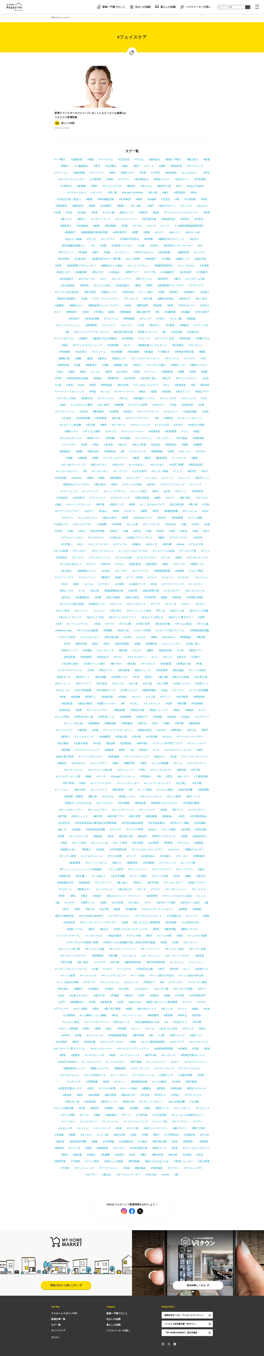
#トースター (68, 1110)
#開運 (89, 188)
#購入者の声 (143, 301)
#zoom (165, 1163)
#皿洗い (148, 666)
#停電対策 (197, 480)
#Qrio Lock (135, 991)
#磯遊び (78, 978)
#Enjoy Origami (195, 175)
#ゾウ (202, 699)
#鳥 (157, 407)
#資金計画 (121, 725)
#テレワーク (172, 347)
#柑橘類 (107, 619)
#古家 (175, 931)
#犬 (93, 234)
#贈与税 (181, 759)
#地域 (178, 546)
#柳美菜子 (91, 354)
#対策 (94, 201)
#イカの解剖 (159, 1070)
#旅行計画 (119, 1123)
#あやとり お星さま (152, 606)
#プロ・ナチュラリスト (106, 287)
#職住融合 (140, 1157)
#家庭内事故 (149, 679)
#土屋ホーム (61, 513)
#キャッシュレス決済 (139, 599)
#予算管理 (150, 586)
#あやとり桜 (177, 599)
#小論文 (185, 706)
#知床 (112, 1044)
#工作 (180, 639)
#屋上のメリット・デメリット (124, 885)
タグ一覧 (56, 1314)
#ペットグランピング (114, 964)
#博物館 (196, 898)
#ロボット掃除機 (68, 1017)
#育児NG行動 (162, 613)
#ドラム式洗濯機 (198, 679)
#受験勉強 (127, 712)
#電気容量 (119, 699)
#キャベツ (116, 593)
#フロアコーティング (87, 739)
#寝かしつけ (66, 579)
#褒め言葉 (81, 632)
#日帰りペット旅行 (94, 652)
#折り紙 (152, 181)
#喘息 (165, 553)
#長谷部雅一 (165, 241)
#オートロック (140, 560)
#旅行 (85, 301)
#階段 (144, 500)
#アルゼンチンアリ (197, 546)
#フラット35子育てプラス (168, 732)
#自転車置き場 (150, 579)
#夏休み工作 (128, 1084)
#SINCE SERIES (67, 1051)
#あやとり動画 (73, 228)
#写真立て (149, 971)
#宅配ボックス (109, 281)
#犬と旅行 (103, 394)
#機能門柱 (129, 752)
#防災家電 (123, 659)
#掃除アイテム (198, 354)
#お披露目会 (126, 1130)
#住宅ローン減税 (179, 812)
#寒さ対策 (123, 374)
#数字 (149, 924)
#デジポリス (148, 652)
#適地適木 (111, 1104)
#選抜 (132, 1031)
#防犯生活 (102, 646)
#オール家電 (61, 540)
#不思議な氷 (174, 905)
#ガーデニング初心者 (100, 759)
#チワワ (109, 613)
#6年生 (184, 520)
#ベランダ (74, 1137)
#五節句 (154, 234)
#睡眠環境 (120, 1057)
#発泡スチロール (196, 1077)
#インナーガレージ (67, 460)
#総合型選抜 (122, 632)
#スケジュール (95, 1024)
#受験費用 (93, 712)
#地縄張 (198, 832)
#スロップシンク (140, 1057)
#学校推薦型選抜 (117, 1024)
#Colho (128, 626)
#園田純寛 (142, 294)
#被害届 (168, 1004)
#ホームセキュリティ (71, 798)
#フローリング (137, 440)
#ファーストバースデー (190, 725)
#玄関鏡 (157, 706)
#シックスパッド (156, 1051)
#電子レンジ (202, 467)
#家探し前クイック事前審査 (161, 991)
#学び (204, 460)
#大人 (80, 533)
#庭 (67, 321)
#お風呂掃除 (190, 400)
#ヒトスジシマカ (98, 533)
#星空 (155, 500)
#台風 (57, 201)
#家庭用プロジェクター (164, 792)
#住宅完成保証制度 (132, 812)
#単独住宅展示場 (184, 341)
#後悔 (195, 998)
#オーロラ (121, 560)
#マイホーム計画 (195, 268)
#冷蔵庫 (151, 188)
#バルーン (167, 566)
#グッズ (101, 765)
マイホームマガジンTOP (64, 1302)
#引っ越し (136, 195)
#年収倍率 (61, 546)
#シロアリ (190, 347)
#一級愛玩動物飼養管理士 (189, 215)
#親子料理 (90, 281)
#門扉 (58, 367)
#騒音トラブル (189, 918)
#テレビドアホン (82, 513)
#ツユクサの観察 (197, 924)
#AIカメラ (151, 533)
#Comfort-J (168, 626)
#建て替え (185, 486)
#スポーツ (130, 500)
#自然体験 (113, 334)
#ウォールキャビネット (196, 1137)
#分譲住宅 (193, 321)
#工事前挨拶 (201, 765)
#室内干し (154, 314)
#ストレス (186, 195)
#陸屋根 (65, 739)
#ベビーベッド (87, 566)
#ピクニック (131, 971)
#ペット (149, 155)
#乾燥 (62, 686)
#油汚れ (151, 473)
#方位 (69, 201)
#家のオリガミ (99, 453)
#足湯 (173, 745)
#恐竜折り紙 (183, 652)
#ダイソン (166, 686)
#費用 (150, 639)
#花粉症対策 (165, 639)
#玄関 (103, 234)
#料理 (108, 360)
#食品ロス (159, 745)
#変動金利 (109, 440)
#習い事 (112, 181)
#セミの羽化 (62, 706)
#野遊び (174, 281)
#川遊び (109, 978)
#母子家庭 (135, 1051)
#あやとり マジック (70, 606)
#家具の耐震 (85, 692)
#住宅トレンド (80, 805)
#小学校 (179, 984)
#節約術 (166, 380)
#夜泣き (104, 918)
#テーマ (126, 1104)
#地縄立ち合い (68, 838)
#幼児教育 (182, 686)
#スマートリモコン (190, 1057)
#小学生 (155, 161)
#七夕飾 (194, 1090)
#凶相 (118, 566)
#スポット (120, 1070)
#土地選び (106, 195)
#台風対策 (189, 1123)
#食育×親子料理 (65, 745)
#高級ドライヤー (197, 871)
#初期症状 (199, 686)
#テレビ (151, 215)
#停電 (124, 215)
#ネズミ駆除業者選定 (153, 1031)
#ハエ (156, 739)
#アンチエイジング (99, 546)
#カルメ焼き (63, 599)
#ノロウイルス (94, 924)
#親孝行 (65, 725)
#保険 (184, 825)
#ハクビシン (177, 951)
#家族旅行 (65, 440)
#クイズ (187, 991)
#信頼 (133, 1123)
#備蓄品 (146, 1077)
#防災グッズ (126, 201)
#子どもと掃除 (92, 420)
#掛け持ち (116, 599)
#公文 (205, 367)
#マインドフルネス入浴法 (177, 885)
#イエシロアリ (99, 752)
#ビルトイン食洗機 (70, 414)
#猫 (177, 188)
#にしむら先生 (102, 274)
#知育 (58, 254)
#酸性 (161, 526)
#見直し (137, 871)
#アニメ (205, 540)
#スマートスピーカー (67, 500)
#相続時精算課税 (163, 1037)
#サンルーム (190, 500)
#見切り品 (123, 619)
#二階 (161, 1024)
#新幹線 (176, 586)
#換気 (111, 301)
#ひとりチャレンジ (102, 540)
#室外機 (112, 944)
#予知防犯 (62, 486)
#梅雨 (157, 486)
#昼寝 (206, 905)
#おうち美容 (174, 785)
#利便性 (87, 639)
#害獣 (88, 1137)
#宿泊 (90, 1077)
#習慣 (95, 447)
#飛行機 (166, 533)
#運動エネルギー (194, 838)
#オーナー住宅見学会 (67, 281)
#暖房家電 (118, 778)
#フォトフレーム (109, 971)
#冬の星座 (204, 1150)
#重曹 (135, 221)
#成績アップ (183, 248)
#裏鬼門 (105, 566)
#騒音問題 (170, 918)
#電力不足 (99, 984)
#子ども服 (202, 613)
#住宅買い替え (148, 367)
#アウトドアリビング (173, 473)
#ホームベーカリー (151, 785)
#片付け (204, 294)
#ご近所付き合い (191, 911)
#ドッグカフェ (143, 427)
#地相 (107, 241)
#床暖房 (109, 739)
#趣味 (194, 447)
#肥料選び (176, 719)
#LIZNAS (76, 467)
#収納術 (157, 294)
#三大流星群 (160, 1104)
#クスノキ (170, 593)
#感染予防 (200, 248)
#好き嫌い (81, 865)
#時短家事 (177, 506)
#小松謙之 (114, 261)
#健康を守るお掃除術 (105, 327)
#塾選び (86, 838)
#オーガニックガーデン (73, 944)
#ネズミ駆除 (80, 998)
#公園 (95, 958)
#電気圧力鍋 (137, 699)
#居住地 (196, 1004)
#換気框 (204, 1130)
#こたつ (177, 460)
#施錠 (188, 865)
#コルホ (141, 626)
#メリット (167, 467)
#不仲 (136, 666)
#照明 (92, 374)
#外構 (192, 360)
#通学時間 (138, 1024)
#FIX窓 (97, 732)
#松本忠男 (185, 261)
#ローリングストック (79, 493)
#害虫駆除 (110, 215)
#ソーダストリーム (143, 1064)
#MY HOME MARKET (91, 905)
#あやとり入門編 (198, 599)
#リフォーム (99, 341)
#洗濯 (77, 354)
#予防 (141, 984)
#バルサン (184, 566)
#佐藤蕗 (59, 294)
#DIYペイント (63, 672)
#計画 (167, 480)
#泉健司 (82, 327)
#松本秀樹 (63, 248)
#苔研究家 (184, 327)
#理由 (95, 998)
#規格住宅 (154, 148)
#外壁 (174, 1137)
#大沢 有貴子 (202, 301)
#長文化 (200, 865)
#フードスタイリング (136, 745)
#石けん (123, 387)
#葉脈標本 (132, 852)
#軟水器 (172, 1143)
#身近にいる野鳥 (113, 1150)
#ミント (201, 885)
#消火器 (136, 725)
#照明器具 (106, 374)
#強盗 (58, 493)
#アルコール (111, 307)
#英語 (136, 360)
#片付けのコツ (186, 294)
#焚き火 (65, 586)
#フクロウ (99, 951)
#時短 (193, 181)
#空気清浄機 (92, 307)
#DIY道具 (101, 672)
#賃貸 (171, 440)
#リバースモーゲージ (96, 1011)
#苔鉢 (77, 898)
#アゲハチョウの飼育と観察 (82, 931)
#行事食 (170, 314)
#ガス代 (200, 440)
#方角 (90, 659)
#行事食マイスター (122, 234)
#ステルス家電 (107, 1077)
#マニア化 (150, 261)
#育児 (97, 155)
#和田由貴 (63, 354)
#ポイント (181, 480)
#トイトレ (83, 1117)
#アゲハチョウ (193, 1084)
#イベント (150, 360)
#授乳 (179, 924)
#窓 (157, 301)
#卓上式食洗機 (176, 1090)
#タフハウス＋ (180, 1110)
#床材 (122, 739)
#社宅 (67, 632)
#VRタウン (158, 394)
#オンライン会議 (94, 938)
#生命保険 (60, 467)
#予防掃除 (64, 341)
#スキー (175, 1051)
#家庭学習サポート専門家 (106, 248)
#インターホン (100, 460)
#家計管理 (134, 805)
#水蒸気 (186, 1143)
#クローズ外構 (142, 619)
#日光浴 (144, 1084)
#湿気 (103, 891)
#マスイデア (133, 467)
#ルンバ (135, 1017)
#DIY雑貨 (125, 427)
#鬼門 (150, 195)
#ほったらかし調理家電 (146, 911)
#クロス (117, 646)
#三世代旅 (141, 1104)
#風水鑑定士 (141, 168)
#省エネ (122, 433)
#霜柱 (115, 752)
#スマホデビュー (69, 1064)
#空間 (200, 1064)
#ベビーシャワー (64, 566)
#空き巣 (90, 414)
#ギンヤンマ (168, 1044)
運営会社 (55, 1326)
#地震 (204, 188)
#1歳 (207, 513)
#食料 (199, 739)
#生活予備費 (118, 865)
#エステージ (202, 706)
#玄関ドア (142, 706)
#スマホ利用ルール (95, 1064)
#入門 (61, 991)
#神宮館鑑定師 (105, 188)
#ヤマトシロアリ (193, 1157)
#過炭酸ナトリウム (144, 387)
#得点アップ (183, 380)
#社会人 (103, 500)
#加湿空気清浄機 (95, 818)
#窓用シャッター (183, 1150)
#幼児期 (185, 818)
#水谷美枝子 (66, 268)
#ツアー (198, 1110)
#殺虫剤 (142, 825)
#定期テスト (202, 958)
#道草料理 (151, 885)
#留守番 (61, 805)
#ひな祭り (122, 360)
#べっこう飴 (160, 1110)
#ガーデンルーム (73, 759)
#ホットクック (147, 798)
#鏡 (57, 891)
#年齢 (105, 354)
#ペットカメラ (88, 964)
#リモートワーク (124, 380)
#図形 (62, 1044)
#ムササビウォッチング (177, 739)
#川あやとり (180, 1011)
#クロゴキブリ (172, 579)
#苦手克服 (66, 951)
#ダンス (167, 646)
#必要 (125, 911)
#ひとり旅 (132, 1117)
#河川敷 (196, 1011)
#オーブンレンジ (151, 944)
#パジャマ (195, 473)
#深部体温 (154, 420)
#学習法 (184, 208)
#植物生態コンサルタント (152, 334)
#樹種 (72, 1123)
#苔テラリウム (144, 268)
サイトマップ (58, 1319)
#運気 (101, 467)
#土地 (58, 374)
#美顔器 (82, 719)
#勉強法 (130, 175)
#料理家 (148, 228)
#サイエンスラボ (111, 175)
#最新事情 (74, 852)
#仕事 (201, 394)
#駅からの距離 (181, 666)
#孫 (159, 765)
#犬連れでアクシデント (139, 526)
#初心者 (94, 579)
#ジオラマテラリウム (70, 659)
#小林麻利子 (168, 261)
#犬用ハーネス (181, 672)
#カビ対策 (117, 891)
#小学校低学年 (197, 984)
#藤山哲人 (192, 148)
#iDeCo (152, 818)
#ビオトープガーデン (138, 407)
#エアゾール (120, 533)
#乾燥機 (75, 686)
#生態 (169, 692)
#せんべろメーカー (101, 1037)
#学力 (206, 520)
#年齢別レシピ (97, 593)
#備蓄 (78, 347)
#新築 (90, 148)
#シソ (187, 958)
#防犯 (75, 1031)
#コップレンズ (105, 639)
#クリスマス (108, 228)
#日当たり (160, 1084)
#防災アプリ (106, 659)
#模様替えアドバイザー (76, 473)
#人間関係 (69, 1004)
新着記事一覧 (58, 1308)
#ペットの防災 (197, 659)
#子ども (139, 148)
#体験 (166, 712)
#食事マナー (94, 427)
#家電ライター (162, 168)
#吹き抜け (66, 560)
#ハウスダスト (197, 798)
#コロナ (137, 639)
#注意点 (165, 188)
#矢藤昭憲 (170, 301)
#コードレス (109, 314)
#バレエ (152, 566)
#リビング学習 (160, 865)
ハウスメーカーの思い (195, 6)
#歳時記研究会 (165, 287)
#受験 (185, 433)
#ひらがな (107, 785)
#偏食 (94, 1130)
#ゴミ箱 (150, 686)
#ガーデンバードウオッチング (91, 321)
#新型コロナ (128, 161)
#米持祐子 (74, 307)
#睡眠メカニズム (99, 1057)
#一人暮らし (99, 865)
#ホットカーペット (123, 798)
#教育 (125, 506)
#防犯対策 (176, 155)
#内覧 (84, 287)
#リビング (144, 327)
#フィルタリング (84, 725)
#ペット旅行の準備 (67, 971)
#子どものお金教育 (87, 619)
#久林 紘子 (80, 248)
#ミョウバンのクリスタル (133, 540)
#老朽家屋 (165, 652)
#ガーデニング (195, 155)
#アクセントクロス (72, 526)
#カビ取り (134, 891)
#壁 (85, 460)
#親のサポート (167, 195)
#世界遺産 (156, 1157)
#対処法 (127, 400)
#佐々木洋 (201, 287)
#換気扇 (59, 1137)
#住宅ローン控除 (165, 891)
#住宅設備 (176, 321)
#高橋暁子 (70, 221)
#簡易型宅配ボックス (192, 1044)
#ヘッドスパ (62, 778)
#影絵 (207, 1037)
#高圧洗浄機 (185, 778)
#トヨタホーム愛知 (82, 394)
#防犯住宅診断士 (66, 287)
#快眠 (88, 765)
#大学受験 (108, 1130)
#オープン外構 (197, 938)
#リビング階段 (138, 865)
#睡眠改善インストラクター (104, 294)
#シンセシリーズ (91, 1051)
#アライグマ (61, 998)
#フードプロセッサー (91, 745)
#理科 (94, 175)
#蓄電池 (160, 1077)
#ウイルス (119, 1137)
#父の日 (161, 719)
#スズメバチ (74, 1070)
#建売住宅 (78, 195)
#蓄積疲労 (98, 400)
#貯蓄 (78, 1024)
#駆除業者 (194, 712)
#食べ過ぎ (83, 951)
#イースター (69, 433)
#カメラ (159, 221)
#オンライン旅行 (174, 938)
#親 (193, 374)
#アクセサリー (96, 526)
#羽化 (95, 433)
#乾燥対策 (107, 686)
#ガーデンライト (196, 752)
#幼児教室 (178, 334)
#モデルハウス (86, 268)
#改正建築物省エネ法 (147, 1011)
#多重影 (182, 898)
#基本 (76, 573)
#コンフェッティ (171, 632)
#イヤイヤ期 (134, 924)
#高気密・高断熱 (73, 785)
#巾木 (64, 573)
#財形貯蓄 (106, 991)
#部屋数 (121, 1017)
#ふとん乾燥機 (160, 752)
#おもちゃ (202, 195)
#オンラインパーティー (122, 938)
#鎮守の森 (150, 1044)
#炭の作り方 (125, 878)
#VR (203, 347)
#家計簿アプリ (115, 805)
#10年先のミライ (143, 506)
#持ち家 (114, 951)
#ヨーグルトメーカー (128, 1163)
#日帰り (195, 646)
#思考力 (162, 506)
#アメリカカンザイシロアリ (147, 838)
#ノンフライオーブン (69, 924)
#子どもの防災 (183, 613)
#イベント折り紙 (73, 712)
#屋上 (109, 1017)
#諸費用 (197, 433)
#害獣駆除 (125, 301)
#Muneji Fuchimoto (132, 181)
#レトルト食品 (71, 1011)
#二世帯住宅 (171, 1123)
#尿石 (174, 1130)
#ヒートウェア (99, 778)
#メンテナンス (104, 878)
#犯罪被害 (170, 420)
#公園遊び (94, 978)
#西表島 (168, 832)
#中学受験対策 (118, 838)
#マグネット (65, 878)
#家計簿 (97, 805)
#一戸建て (60, 148)
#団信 (83, 360)
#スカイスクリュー (195, 1051)
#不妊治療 (200, 818)
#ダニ (166, 374)
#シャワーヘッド (130, 1044)
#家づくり (178, 798)
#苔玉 (65, 898)
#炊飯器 (148, 341)
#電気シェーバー (158, 699)
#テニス (84, 1104)
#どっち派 (132, 513)
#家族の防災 (145, 719)
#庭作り (81, 208)
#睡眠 (202, 341)
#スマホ (137, 215)
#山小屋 (104, 898)
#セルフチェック (198, 1031)
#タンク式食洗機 (63, 1097)
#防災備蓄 (100, 666)
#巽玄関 (94, 1097)
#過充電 (199, 944)
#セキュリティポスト (112, 1031)
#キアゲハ (91, 1163)
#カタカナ (174, 838)
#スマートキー (106, 387)
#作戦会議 (176, 1077)
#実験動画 (167, 360)
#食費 (204, 360)
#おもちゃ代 (65, 1117)
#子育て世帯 (143, 613)
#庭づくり (66, 208)
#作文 (106, 632)
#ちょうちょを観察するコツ (187, 1104)
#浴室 (205, 400)
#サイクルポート (136, 646)
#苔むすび (97, 261)
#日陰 (195, 1037)
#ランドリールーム (96, 852)
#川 (166, 1011)
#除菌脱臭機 (171, 500)
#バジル (88, 573)
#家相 (139, 188)
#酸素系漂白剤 (132, 951)
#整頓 (138, 274)
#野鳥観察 (129, 307)
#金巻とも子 (63, 261)
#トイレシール (110, 1110)
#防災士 (194, 228)
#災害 (143, 161)
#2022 (81, 520)
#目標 (81, 1097)
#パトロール (124, 958)
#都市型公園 (159, 1130)
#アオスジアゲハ (146, 546)
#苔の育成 (68, 772)
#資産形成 (134, 553)
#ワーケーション (108, 1157)
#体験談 (184, 314)
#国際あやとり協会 (111, 254)
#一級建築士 (82, 155)
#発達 (196, 420)
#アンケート (97, 161)
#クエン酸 (176, 307)
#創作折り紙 (164, 175)
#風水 (125, 155)
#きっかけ (86, 1123)
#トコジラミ (196, 573)
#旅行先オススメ (146, 998)
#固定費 (110, 732)
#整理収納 (97, 944)
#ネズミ (170, 486)
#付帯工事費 (177, 453)
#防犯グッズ (117, 493)
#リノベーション (132, 1004)
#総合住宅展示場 (123, 321)
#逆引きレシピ (121, 1011)
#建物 (164, 586)
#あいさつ (183, 765)
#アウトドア (196, 274)
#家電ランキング (147, 321)
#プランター (176, 971)
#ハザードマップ (100, 208)
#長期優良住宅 (65, 871)
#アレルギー (80, 540)
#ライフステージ (161, 858)
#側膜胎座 (199, 845)
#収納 (109, 168)
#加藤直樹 (81, 261)
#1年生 (195, 513)
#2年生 (59, 520)
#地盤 (69, 447)
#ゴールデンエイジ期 (68, 765)
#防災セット (83, 666)
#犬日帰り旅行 (70, 652)
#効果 (78, 699)
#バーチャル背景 (137, 394)
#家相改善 (140, 792)
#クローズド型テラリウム (170, 619)
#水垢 (173, 394)
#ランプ (131, 845)
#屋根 (97, 1017)
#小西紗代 (66, 175)
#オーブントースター (178, 944)
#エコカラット (152, 692)
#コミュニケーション (68, 314)
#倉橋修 (81, 175)
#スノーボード (119, 1064)
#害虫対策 (128, 281)
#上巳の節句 (139, 460)
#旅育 (170, 294)
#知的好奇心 (199, 825)
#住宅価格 (200, 812)
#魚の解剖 (63, 732)
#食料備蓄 (113, 745)
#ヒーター (200, 241)
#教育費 (181, 692)
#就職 (79, 440)
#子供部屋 (190, 188)
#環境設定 (171, 433)
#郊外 (80, 1084)
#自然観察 (82, 215)
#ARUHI (105, 553)
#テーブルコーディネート (145, 347)
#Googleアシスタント (123, 765)
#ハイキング (179, 447)
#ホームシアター (97, 798)
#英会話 (155, 433)
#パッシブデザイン (114, 480)
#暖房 (147, 447)
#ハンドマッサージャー (157, 772)
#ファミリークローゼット (118, 719)
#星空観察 (191, 1070)
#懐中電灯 (142, 732)
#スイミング (188, 387)
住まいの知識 (139, 6)
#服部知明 (183, 241)
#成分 (95, 632)
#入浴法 (66, 407)
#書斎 (89, 347)
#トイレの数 (164, 924)
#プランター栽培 (197, 971)
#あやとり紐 (193, 221)
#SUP (205, 500)
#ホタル (167, 725)
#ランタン (182, 845)
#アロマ (91, 553)
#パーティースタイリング (69, 380)
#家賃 (142, 380)
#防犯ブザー (202, 380)
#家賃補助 (133, 341)
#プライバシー (97, 486)
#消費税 (108, 1097)
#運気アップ (132, 261)
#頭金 (164, 679)
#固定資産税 (142, 486)
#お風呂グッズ (137, 573)
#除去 (114, 1004)
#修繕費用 (153, 1004)
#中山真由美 (68, 274)
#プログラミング (120, 486)
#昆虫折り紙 (126, 825)
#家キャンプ (193, 785)
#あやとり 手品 (95, 606)
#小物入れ (115, 526)
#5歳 (172, 520)
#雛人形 (92, 785)
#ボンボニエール (195, 579)
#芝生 (169, 765)
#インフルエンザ (78, 825)
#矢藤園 (185, 301)
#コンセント (129, 944)
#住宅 (181, 805)
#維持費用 (115, 467)
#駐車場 (204, 374)
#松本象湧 (124, 188)
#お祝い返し (193, 632)
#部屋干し (90, 686)
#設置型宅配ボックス (70, 1077)
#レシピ (105, 380)
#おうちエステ (104, 792)
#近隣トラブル (75, 918)
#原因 (202, 606)
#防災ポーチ (64, 666)
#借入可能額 (113, 586)
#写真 (161, 281)
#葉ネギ (116, 852)
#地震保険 (198, 427)
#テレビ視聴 (68, 1104)
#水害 (132, 1143)
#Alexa (180, 533)
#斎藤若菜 (76, 148)
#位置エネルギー (78, 984)
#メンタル (151, 467)
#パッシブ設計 (139, 480)
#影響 (60, 825)
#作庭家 (82, 241)
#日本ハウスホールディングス (131, 918)
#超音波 (60, 1130)
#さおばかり (142, 978)
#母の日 (90, 898)
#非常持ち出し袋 (83, 706)
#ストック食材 (129, 1077)
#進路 (71, 360)
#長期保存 (84, 871)
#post (61, 984)
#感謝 (97, 1104)
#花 (132, 739)
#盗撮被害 (102, 1137)
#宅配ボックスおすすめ (78, 792)
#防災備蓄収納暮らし (74, 234)
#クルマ (200, 593)
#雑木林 (123, 639)
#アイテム (183, 832)
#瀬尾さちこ (76, 294)
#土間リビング (129, 679)
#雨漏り (121, 195)
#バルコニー (171, 400)
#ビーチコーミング (173, 573)
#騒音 (156, 918)
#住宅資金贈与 (156, 812)
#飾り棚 (163, 666)
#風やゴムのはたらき (157, 1150)
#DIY (179, 175)
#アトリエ (179, 553)
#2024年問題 (97, 520)
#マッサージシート (176, 878)
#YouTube (170, 513)
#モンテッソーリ (121, 268)
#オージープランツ (148, 400)
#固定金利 (93, 440)
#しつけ (95, 360)
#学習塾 (204, 254)
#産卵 (106, 1070)
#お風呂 (81, 201)
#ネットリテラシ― (138, 254)
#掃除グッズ (178, 354)
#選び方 (166, 367)
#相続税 (97, 825)
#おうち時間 (133, 248)
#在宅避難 (123, 792)
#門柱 (142, 759)
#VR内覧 (116, 513)
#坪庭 (145, 1123)
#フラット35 (201, 314)
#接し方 (62, 818)
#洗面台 (91, 1143)
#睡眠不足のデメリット (171, 228)
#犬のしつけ (63, 679)
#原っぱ (191, 719)
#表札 (114, 473)
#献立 (84, 885)
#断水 (143, 1143)
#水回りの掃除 (196, 414)
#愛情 (90, 467)
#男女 (73, 885)
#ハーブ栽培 (145, 778)
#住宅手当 (64, 812)
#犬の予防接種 (83, 679)
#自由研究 (171, 161)
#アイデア (115, 818)
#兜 (131, 778)
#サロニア (188, 1017)
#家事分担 (86, 387)
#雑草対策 (60, 1150)
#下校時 (75, 1150)
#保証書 (77, 1143)
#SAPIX (65, 1024)
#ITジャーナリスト (186, 367)
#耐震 (132, 493)
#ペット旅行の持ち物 (191, 964)
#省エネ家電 (139, 433)
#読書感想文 (82, 586)
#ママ (148, 891)
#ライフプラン (184, 858)
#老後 (163, 931)
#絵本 (155, 480)
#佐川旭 (147, 287)
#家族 (156, 201)
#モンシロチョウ (136, 593)
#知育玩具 (64, 699)
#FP (200, 234)
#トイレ (165, 215)
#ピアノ (128, 334)
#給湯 (163, 798)
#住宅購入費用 (191, 792)
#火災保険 (151, 725)
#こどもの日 (162, 414)
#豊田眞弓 (71, 301)
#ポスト (201, 978)
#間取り (65, 155)
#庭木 (95, 241)
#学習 (69, 374)
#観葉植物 (156, 440)
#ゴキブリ (111, 420)
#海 (151, 1024)
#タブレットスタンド (151, 1090)
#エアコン (123, 168)
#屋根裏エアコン (86, 560)
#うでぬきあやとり (70, 553)
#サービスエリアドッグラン (133, 1037)
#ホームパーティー (126, 208)
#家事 (92, 195)
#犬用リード (202, 672)
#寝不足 (191, 460)
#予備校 (114, 984)
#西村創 (84, 274)
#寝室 (146, 221)
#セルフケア (177, 1031)
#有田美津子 (120, 221)
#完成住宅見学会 (129, 228)
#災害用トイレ (119, 666)
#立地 (176, 865)
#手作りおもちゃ (143, 241)
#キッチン (97, 181)
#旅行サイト (180, 1117)
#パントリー (196, 951)
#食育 (206, 201)
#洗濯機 (105, 1143)
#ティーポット (182, 1097)
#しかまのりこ (190, 161)
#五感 (141, 234)
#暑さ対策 (80, 778)
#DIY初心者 (200, 666)
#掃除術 (191, 307)
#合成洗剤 (90, 1090)
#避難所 (75, 1044)
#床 (122, 440)
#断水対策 (157, 1143)
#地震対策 (67, 692)
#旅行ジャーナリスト (155, 1117)
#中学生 (198, 208)
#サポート (67, 506)
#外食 (199, 652)
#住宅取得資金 (198, 805)
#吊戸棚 (196, 772)
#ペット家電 (68, 964)
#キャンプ (145, 307)
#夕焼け (175, 1084)
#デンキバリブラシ (97, 699)
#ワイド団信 (92, 1150)
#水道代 (119, 1143)
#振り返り (122, 871)
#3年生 (114, 520)
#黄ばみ (106, 1163)
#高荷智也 (179, 181)
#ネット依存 (79, 832)
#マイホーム (106, 148)
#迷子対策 (153, 871)
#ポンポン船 (161, 978)
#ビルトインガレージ (190, 407)
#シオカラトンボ (94, 1044)
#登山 (60, 360)
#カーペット (82, 599)
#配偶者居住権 (139, 1070)
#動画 (117, 898)
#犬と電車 (162, 672)
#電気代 (142, 201)
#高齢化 (136, 533)
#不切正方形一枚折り (69, 188)
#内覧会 (154, 984)
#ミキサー (70, 891)
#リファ (182, 998)
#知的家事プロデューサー (81, 254)
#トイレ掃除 (195, 506)
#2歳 (70, 520)
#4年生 (137, 520)
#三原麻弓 (202, 261)
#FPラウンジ (65, 241)
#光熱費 (101, 513)
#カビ (103, 268)
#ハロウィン (122, 241)
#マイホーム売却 (66, 387)
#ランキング (131, 287)
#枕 (162, 971)
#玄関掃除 (125, 706)
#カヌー (186, 593)
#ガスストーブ (125, 759)
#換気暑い (188, 1130)
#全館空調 (187, 394)
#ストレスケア (168, 387)
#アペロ (165, 546)
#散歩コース (159, 1137)
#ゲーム (177, 752)
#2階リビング (177, 1024)
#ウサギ (201, 991)
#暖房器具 (161, 447)
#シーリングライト (78, 613)
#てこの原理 (116, 858)
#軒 (123, 692)
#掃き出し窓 (72, 1090)
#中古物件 (61, 1031)
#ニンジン (99, 599)
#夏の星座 (110, 1084)
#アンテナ (78, 546)
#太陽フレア (166, 1064)
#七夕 (204, 387)
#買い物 (193, 493)
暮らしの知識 (165, 6)
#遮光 (201, 858)
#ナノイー (192, 905)
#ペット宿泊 (138, 964)
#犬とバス (118, 672)
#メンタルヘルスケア (146, 374)
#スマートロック (164, 1057)
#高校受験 (203, 778)
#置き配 (131, 652)
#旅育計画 (128, 1090)
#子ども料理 (115, 845)
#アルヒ (119, 553)
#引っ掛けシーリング (73, 453)
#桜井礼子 (184, 287)
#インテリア (120, 460)
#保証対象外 (115, 924)
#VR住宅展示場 (138, 1137)
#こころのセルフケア (152, 493)
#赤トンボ (167, 998)
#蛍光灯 (143, 739)
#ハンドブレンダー (128, 772)
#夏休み (102, 347)
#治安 (120, 991)
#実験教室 (61, 195)
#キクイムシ (202, 566)
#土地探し (165, 845)
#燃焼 (154, 626)
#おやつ (89, 500)
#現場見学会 (168, 208)
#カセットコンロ (140, 414)
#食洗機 (110, 427)
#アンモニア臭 (188, 540)
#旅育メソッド (109, 1090)
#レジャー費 (188, 852)
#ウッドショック (84, 1157)
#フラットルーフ (197, 732)
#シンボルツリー (87, 506)
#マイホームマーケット (148, 905)
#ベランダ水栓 (134, 566)
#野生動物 (134, 1150)
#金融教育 (104, 725)
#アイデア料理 (134, 818)
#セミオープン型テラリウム (70, 1037)
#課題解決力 (77, 991)
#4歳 (148, 520)
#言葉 (126, 1157)
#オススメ (202, 486)
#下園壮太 (164, 341)
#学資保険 (197, 692)
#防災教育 (162, 659)
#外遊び (204, 281)
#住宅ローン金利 (190, 891)
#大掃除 (165, 248)
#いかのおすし (137, 453)
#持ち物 (116, 407)
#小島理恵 (95, 168)
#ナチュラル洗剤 (131, 473)
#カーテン (126, 314)
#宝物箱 (59, 1123)
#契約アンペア (69, 639)
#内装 (64, 832)
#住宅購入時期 (194, 586)
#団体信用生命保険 (77, 367)
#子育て (160, 307)
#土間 (140, 314)
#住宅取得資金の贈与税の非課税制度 (96, 812)
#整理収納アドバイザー (171, 274)
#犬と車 (133, 672)
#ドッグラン (164, 427)
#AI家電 (113, 400)
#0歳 (184, 513)
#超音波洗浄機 (78, 1130)
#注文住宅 (123, 148)
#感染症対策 (196, 453)
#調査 (153, 380)
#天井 (59, 613)
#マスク (155, 878)
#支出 (155, 712)
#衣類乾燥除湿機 (199, 619)
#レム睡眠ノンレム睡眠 (93, 1004)
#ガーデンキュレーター (71, 168)
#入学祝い (66, 533)
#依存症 (198, 526)
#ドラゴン (178, 679)
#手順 (92, 991)
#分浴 (154, 573)
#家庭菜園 (79, 161)
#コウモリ (104, 573)
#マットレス (199, 878)
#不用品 (98, 301)
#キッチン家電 (67, 845)
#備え (165, 181)
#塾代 (156, 1123)
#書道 (103, 414)
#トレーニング (102, 1117)
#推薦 (129, 998)
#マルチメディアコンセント (157, 898)
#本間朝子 (150, 248)
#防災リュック (143, 659)
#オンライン (190, 931)
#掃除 (162, 155)
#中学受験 (200, 168)
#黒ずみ (181, 646)
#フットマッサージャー (195, 745)
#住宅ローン (182, 168)
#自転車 (132, 579)
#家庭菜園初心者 (113, 579)
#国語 (64, 334)
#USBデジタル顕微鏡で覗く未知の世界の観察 (129, 931)
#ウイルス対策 (124, 546)
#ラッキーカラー (173, 871)
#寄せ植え (63, 978)
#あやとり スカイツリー (122, 606)
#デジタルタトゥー (70, 427)
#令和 (206, 998)
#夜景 (91, 918)
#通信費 (200, 626)
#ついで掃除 (169, 818)
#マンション (61, 161)
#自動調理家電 (162, 560)
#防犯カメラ (119, 347)
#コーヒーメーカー (132, 420)
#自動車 (179, 560)
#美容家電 (101, 407)
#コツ (58, 301)
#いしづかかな (186, 254)
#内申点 (182, 1004)
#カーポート (119, 414)
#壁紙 (64, 1143)
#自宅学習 (129, 367)
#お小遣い (124, 978)
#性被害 (182, 1037)
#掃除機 (118, 394)
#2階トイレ (196, 1024)
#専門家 (179, 712)
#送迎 (119, 1117)
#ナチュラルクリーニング (87, 334)
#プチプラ (89, 971)
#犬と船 (147, 672)
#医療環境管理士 (163, 254)
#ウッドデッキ (151, 513)
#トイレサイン (88, 1110)
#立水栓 (175, 1070)
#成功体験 (94, 1084)
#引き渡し (181, 772)
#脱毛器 (171, 706)
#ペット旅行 (146, 281)
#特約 (116, 500)
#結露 (137, 632)
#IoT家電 (153, 832)
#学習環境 (127, 327)
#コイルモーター (89, 626)
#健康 (136, 447)
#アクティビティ (179, 526)
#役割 (86, 1017)
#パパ (155, 646)
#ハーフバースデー (101, 772)
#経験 (181, 360)
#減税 (121, 1097)
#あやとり (174, 221)
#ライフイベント (137, 858)
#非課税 (133, 1097)
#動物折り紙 (121, 354)
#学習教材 (148, 852)
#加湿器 (76, 818)
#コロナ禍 (108, 201)
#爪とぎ (160, 599)
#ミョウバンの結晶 (163, 540)
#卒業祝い (146, 765)
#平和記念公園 (144, 958)
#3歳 (125, 520)
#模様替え (65, 215)
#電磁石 (189, 699)
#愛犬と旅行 (199, 1117)
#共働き (122, 686)
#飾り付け (116, 652)
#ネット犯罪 (120, 832)
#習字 (161, 958)
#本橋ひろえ (203, 327)
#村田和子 (163, 268)
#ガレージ (185, 440)
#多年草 (174, 958)
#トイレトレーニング (136, 1110)
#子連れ (65, 1157)
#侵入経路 (137, 832)
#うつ (185, 420)
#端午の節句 (110, 506)
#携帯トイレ (88, 891)
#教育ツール (162, 1097)
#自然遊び (189, 281)
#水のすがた (79, 752)
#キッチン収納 (160, 460)
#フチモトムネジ (76, 181)
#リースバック (167, 852)
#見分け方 (118, 453)
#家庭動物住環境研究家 (94, 221)
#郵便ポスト (84, 878)
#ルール (149, 1017)
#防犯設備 (89, 1031)
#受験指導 (110, 712)
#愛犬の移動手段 (64, 905)
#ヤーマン (173, 1157)
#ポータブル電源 (182, 978)
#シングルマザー (115, 1051)
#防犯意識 (69, 646)
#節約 (112, 161)
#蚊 (206, 891)
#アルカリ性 (196, 533)
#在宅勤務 (116, 341)
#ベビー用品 (196, 560)
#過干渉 (142, 712)
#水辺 (199, 1143)
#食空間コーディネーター (178, 234)
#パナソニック (69, 480)
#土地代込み (148, 845)
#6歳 (195, 520)
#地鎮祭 (82, 447)
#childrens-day (63, 619)
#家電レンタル (127, 785)
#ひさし (134, 692)
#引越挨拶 (131, 898)
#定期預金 (125, 732)
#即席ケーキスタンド (164, 825)
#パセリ (107, 958)
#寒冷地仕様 (112, 626)
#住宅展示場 (149, 208)
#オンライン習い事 (69, 938)
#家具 (143, 752)
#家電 (206, 148)
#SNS (128, 294)
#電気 (176, 699)
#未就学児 (78, 486)
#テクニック (203, 1097)
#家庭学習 (113, 367)
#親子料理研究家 (155, 951)
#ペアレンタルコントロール (71, 958)
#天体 (97, 613)
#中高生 (100, 838)
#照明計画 (64, 865)
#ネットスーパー (150, 938)
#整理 (149, 274)
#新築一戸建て (173, 148)
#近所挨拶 (170, 911)
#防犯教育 (86, 646)
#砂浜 (202, 1017)
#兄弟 (206, 493)
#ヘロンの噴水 (165, 778)
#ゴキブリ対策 (67, 626)
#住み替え (81, 341)
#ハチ (81, 579)
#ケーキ (155, 593)
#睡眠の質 (64, 347)
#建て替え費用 (112, 998)
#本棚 (97, 586)
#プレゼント (196, 334)
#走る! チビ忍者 (168, 1017)
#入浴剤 (119, 573)
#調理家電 (91, 314)
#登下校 (195, 759)
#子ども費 (125, 613)
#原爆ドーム (197, 553)
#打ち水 (204, 1123)
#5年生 (160, 520)
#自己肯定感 (177, 493)
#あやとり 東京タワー (181, 606)
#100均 (84, 400)
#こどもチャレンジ (92, 845)
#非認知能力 (122, 274)
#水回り (137, 354)
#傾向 (63, 394)
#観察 (96, 215)
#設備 (95, 719)
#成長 (82, 772)
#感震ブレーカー (106, 692)
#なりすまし (157, 453)
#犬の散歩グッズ (105, 679)
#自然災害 (69, 911)
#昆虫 (110, 825)
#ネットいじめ (99, 832)
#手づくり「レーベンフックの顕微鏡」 (82, 858)
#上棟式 (142, 1130)
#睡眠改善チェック (74, 1057)
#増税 (146, 1097)
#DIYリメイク (83, 672)
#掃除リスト (71, 420)
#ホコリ (136, 686)
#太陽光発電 (185, 1064)
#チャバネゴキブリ (161, 759)
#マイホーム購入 (156, 354)
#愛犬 (177, 268)
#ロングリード (103, 871)
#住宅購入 (111, 155)
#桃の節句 (100, 473)
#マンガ (141, 878)
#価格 (167, 984)
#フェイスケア (64, 719)
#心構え (105, 560)
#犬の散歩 (182, 427)
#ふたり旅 (102, 1123)
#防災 (206, 161)
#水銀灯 (97, 885)
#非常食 (108, 433)
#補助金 (168, 407)
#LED (81, 374)
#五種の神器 (81, 732)
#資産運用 (151, 553)
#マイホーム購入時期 (71, 593)
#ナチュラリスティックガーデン (98, 911)
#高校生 (97, 367)
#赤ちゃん (146, 175)
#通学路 (100, 493)
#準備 (92, 380)
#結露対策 (151, 632)
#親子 (136, 155)
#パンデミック (90, 480)
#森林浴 (61, 752)
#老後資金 (180, 374)
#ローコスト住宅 (164, 327)
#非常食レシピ (106, 706)
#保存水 (128, 984)
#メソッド (184, 467)
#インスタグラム (63, 327)
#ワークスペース (64, 400)
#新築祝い (167, 805)
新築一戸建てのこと (110, 6)
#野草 (204, 719)
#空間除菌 (91, 1070)
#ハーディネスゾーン (115, 447)
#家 (164, 321)
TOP (53, 17)
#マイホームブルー (119, 905)
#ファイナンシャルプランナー (181, 201)
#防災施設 (178, 659)
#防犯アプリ (196, 639)
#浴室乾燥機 (83, 407)
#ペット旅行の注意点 (162, 964)
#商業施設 (185, 626)
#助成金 (66, 1084)
